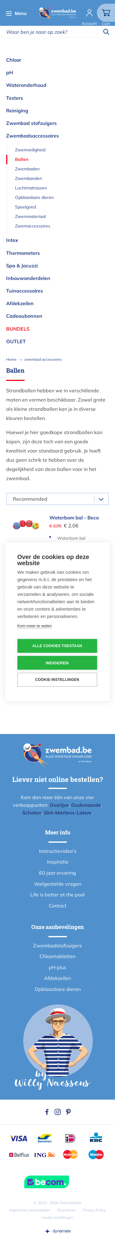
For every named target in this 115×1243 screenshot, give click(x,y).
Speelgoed (25, 207)
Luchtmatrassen (31, 188)
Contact (58, 906)
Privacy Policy (94, 1210)
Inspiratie (57, 862)
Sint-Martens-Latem (67, 813)
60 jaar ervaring (57, 873)
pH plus (57, 967)
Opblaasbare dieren (34, 197)
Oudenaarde (86, 805)
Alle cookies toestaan (57, 646)
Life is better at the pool (57, 894)
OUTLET (16, 341)
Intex (12, 240)
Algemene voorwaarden (29, 1210)
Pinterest (68, 1112)
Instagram (58, 1112)
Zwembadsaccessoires (32, 136)
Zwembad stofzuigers (31, 123)
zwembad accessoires (43, 359)
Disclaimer (66, 1210)
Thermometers (23, 253)
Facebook (47, 1112)
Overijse (59, 805)
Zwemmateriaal (30, 216)
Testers (14, 98)
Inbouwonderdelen (28, 278)
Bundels (17, 329)
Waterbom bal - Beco (74, 518)
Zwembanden (28, 178)
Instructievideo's (57, 851)
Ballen (21, 159)
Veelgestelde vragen (57, 884)
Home (11, 359)
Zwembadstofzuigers (57, 945)
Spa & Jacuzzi (22, 265)
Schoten (31, 813)
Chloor (13, 60)
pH (9, 72)
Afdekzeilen (20, 303)
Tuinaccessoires (24, 291)
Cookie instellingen (57, 1217)
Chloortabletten (57, 956)
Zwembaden (27, 169)
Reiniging (17, 110)
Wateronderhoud (26, 85)
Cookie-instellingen (57, 680)
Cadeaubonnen (24, 316)
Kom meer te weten (34, 625)
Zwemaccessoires (32, 226)
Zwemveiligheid (30, 150)
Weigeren (57, 662)
